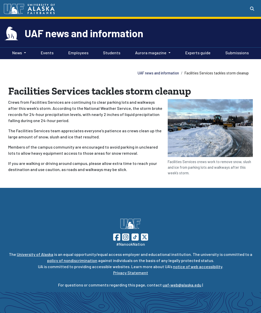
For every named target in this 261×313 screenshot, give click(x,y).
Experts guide (197, 52)
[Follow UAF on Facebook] (116, 236)
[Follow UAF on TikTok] (135, 236)
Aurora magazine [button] (150, 52)
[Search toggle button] (252, 8)
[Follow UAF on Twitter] (144, 236)
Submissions (236, 52)
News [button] (17, 52)
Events (46, 52)
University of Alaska (35, 254)
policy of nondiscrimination (72, 260)
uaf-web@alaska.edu (182, 284)
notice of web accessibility (197, 266)
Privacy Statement (130, 272)
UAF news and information (84, 33)
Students (110, 52)
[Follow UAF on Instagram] (125, 236)
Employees (77, 52)
